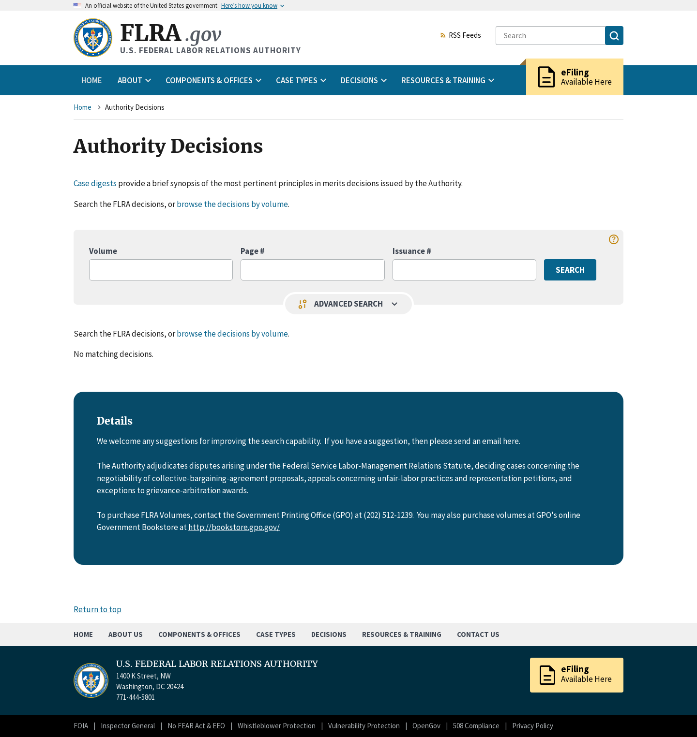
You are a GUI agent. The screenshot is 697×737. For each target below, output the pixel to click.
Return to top (97, 609)
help (614, 239)
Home (91, 80)
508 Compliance (476, 725)
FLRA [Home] (170, 33)
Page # (253, 251)
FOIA (81, 725)
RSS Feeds (460, 36)
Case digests (95, 183)
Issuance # (412, 251)
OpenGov (426, 725)
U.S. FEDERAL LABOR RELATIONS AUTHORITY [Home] (217, 664)
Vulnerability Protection (364, 725)
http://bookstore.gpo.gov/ (234, 527)
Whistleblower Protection (277, 725)
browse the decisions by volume (232, 204)
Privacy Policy (532, 725)
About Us (125, 634)
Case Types (276, 634)
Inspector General (128, 725)
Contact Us (478, 634)
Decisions (329, 634)
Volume (103, 251)
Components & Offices (199, 634)
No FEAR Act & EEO (196, 725)
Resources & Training (401, 634)
